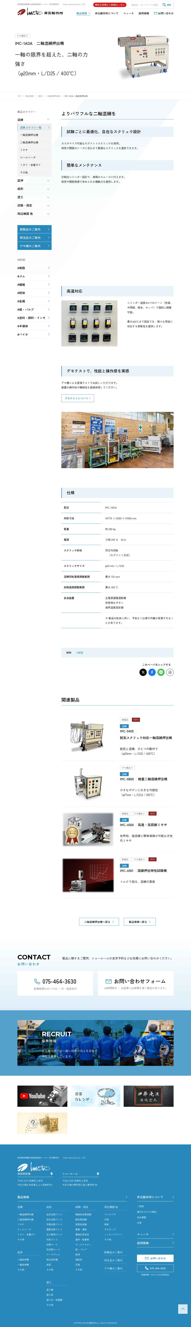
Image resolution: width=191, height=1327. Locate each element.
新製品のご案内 (30, 229)
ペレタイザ (110, 1214)
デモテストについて (76, 398)
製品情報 (23, 1197)
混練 (20, 1207)
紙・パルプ (81, 1249)
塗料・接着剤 (82, 1239)
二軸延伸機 (23, 1259)
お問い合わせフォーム (136, 981)
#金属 (21, 301)
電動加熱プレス (54, 1229)
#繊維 (21, 284)
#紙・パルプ (25, 309)
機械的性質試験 (83, 1214)
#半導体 (22, 326)
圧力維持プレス (54, 1234)
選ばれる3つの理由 (146, 1211)
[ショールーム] (98, 1173)
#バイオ (22, 334)
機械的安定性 (82, 1234)
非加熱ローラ (53, 1249)
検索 (167, 4)
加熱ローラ (52, 1244)
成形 (49, 1207)
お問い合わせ (155, 1258)
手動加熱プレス (54, 1224)
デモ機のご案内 (30, 246)
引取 (106, 1219)
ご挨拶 (140, 1206)
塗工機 (49, 1289)
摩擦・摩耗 (81, 1229)
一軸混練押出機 (25, 1214)
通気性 (78, 1259)
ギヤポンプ (110, 1229)
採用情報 (143, 1243)
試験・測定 (81, 1207)
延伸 (20, 1252)
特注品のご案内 (30, 237)
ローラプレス (53, 1254)
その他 (20, 1239)
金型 (48, 1264)
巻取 (106, 1224)
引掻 (77, 1264)
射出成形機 (52, 1259)
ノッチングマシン (113, 1234)
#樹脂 (79, 652)
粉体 (77, 1254)
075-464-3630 (55, 981)
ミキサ (20, 1224)
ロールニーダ (24, 1229)
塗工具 (49, 1294)
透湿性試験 (81, 1224)
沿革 (139, 1222)
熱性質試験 (81, 1219)
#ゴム (21, 276)
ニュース (143, 1234)
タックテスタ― (83, 1244)
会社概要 (141, 1217)
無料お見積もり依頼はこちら (110, 4)
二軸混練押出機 (25, 1219)
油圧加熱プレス (54, 1214)
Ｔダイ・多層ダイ (26, 1234)
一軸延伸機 (23, 1264)
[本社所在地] (52, 1173)
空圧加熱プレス (54, 1219)
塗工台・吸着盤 (54, 1299)
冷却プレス (52, 1239)
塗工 (49, 1282)
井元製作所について (150, 1197)
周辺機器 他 (111, 1207)
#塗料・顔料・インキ (31, 318)
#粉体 (21, 293)
